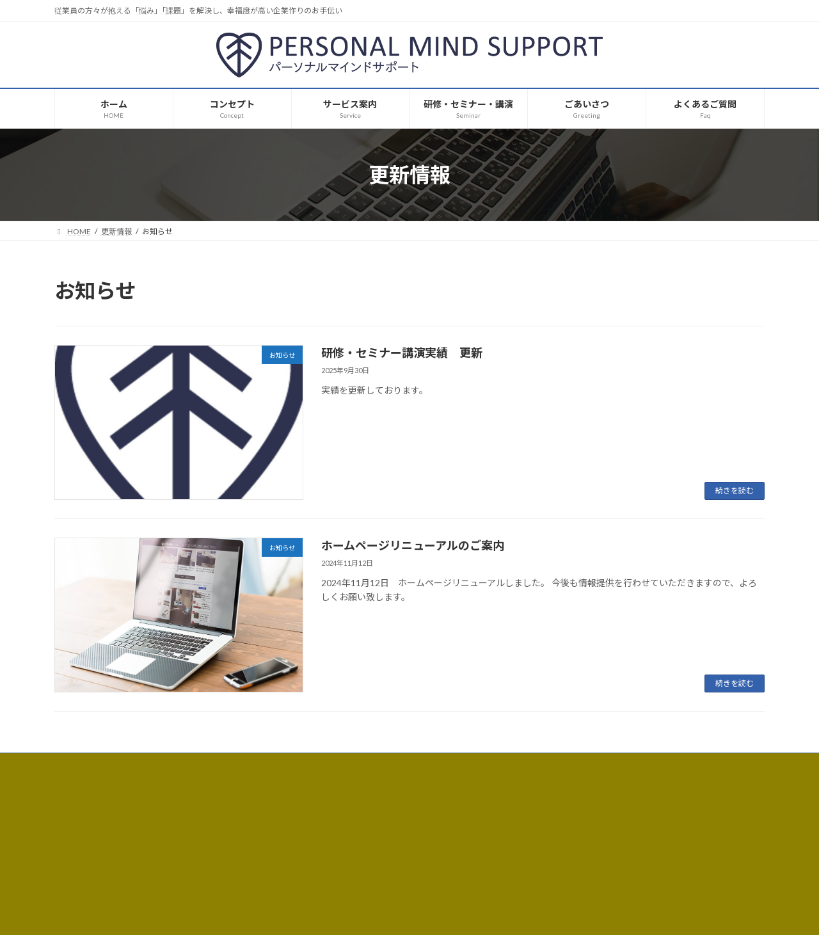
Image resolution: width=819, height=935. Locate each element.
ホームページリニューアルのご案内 (412, 545)
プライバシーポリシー (105, 764)
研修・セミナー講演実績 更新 (401, 353)
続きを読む (734, 490)
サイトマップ (191, 764)
